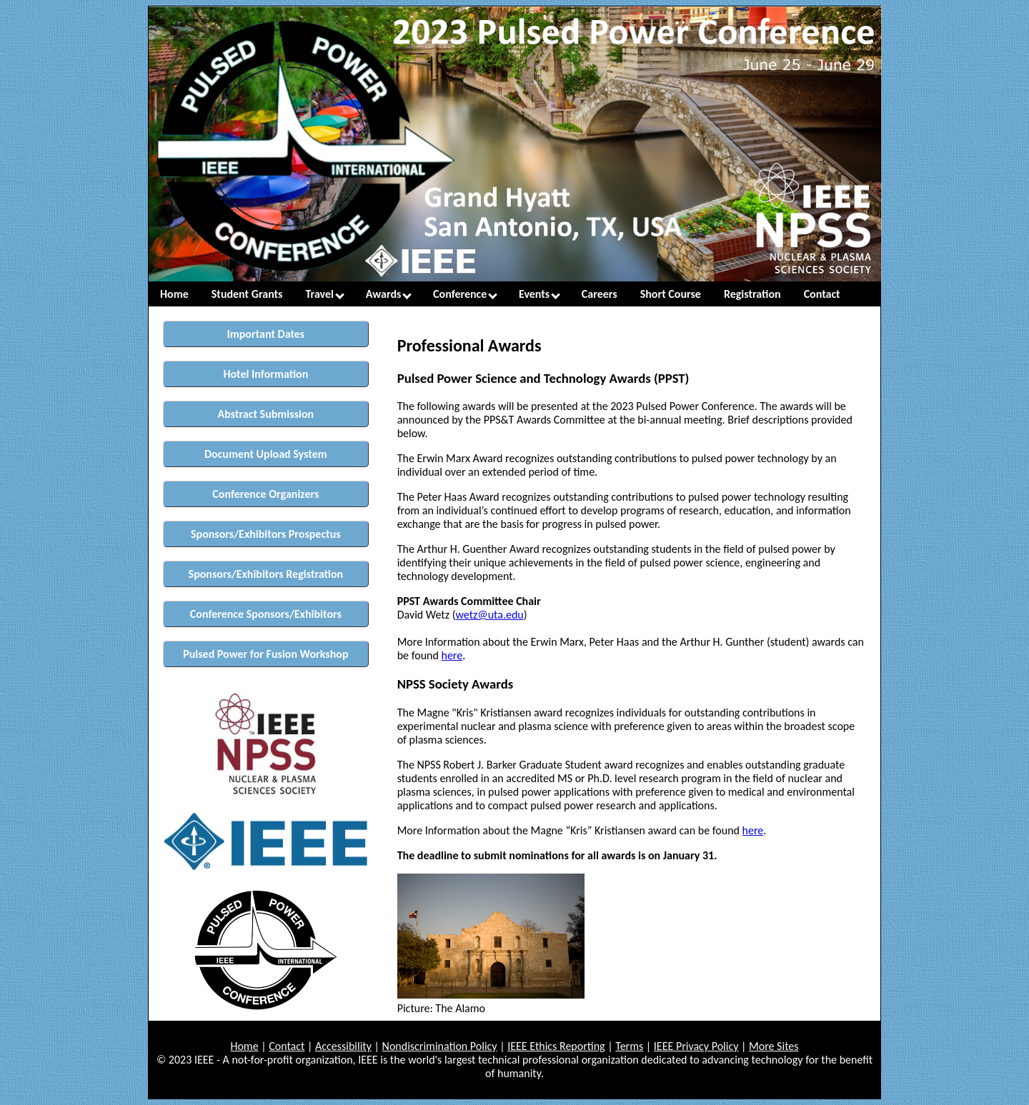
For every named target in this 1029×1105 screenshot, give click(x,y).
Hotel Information (265, 374)
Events (539, 294)
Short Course (670, 294)
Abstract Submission (266, 414)
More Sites (774, 1046)
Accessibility (343, 1046)
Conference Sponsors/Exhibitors (266, 614)
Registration (752, 294)
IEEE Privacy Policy (696, 1046)
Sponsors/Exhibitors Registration (266, 574)
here (451, 655)
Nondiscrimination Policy (439, 1046)
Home (174, 294)
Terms (629, 1046)
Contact (822, 294)
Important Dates (266, 334)
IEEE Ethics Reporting (556, 1046)
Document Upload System (265, 454)
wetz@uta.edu (490, 614)
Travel (325, 294)
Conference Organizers (265, 494)
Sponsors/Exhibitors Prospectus (266, 534)
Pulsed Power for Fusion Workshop (265, 654)
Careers (599, 294)
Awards (389, 294)
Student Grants (247, 294)
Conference (465, 294)
